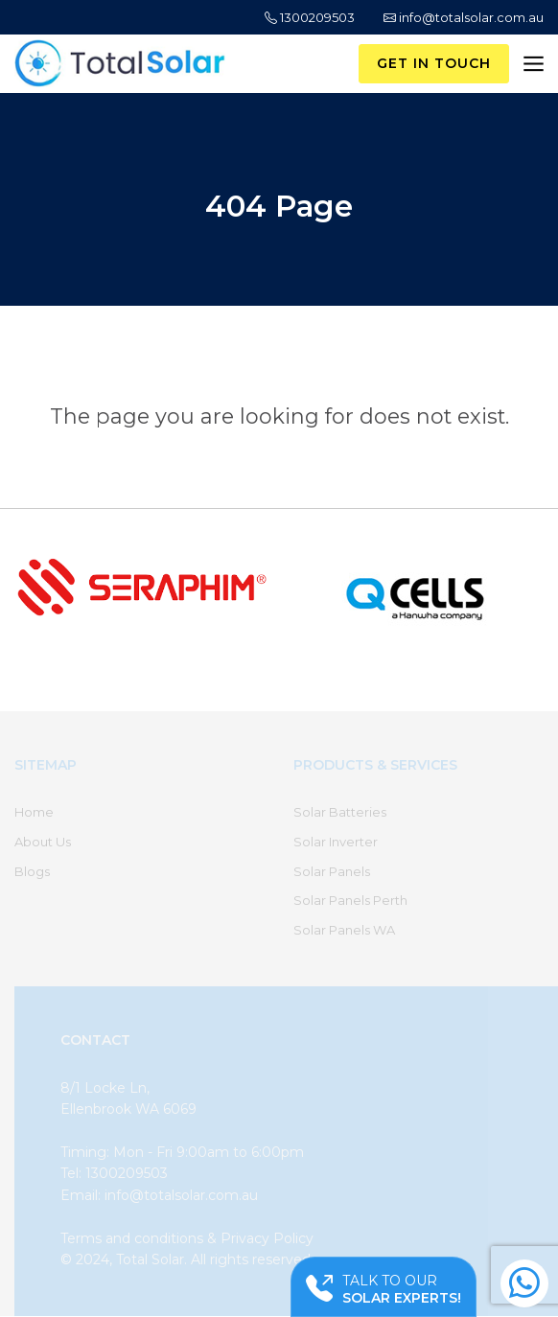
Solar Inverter (335, 841)
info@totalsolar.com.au (464, 17)
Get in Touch (434, 63)
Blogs (32, 871)
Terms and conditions (131, 1238)
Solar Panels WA (344, 929)
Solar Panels (331, 871)
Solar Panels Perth (350, 900)
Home (34, 812)
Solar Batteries (339, 812)
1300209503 (310, 17)
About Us (42, 841)
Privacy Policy (267, 1238)
